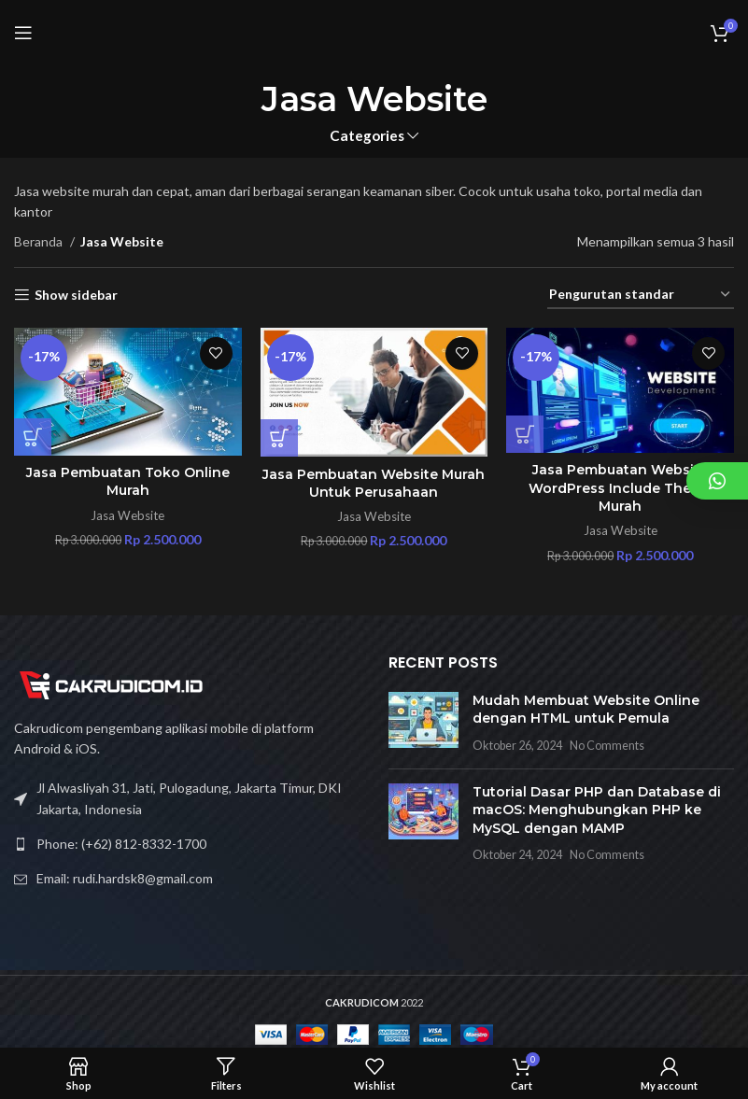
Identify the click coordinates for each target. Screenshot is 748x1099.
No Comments (607, 746)
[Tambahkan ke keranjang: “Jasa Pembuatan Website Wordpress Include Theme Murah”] (524, 434)
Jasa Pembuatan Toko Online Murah (128, 482)
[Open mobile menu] (23, 32)
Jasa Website (127, 515)
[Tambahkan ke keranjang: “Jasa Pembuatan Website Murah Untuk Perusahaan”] (279, 438)
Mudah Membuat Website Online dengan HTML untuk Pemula (586, 709)
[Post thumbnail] (423, 723)
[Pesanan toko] (640, 295)
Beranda (39, 241)
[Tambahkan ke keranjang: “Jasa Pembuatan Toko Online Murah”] (32, 437)
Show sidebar (76, 295)
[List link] (187, 844)
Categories (367, 136)
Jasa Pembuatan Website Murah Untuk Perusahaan (373, 483)
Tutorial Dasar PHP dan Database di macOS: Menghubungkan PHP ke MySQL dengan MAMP (597, 810)
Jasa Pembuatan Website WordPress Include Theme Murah (621, 487)
